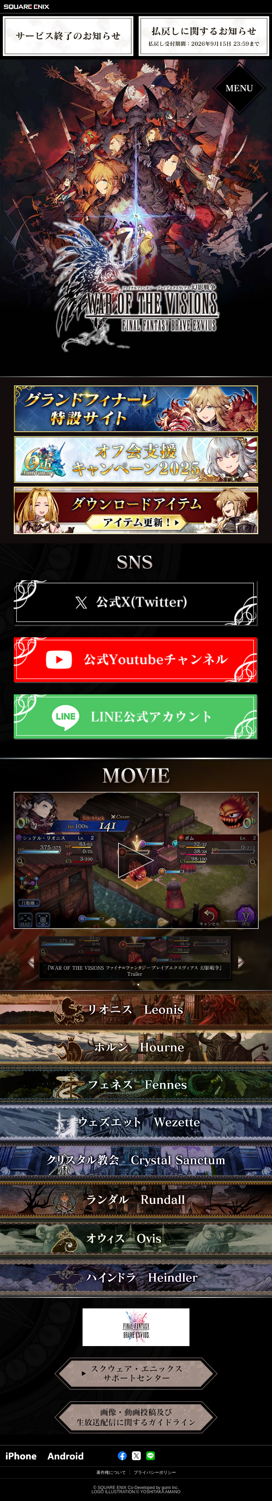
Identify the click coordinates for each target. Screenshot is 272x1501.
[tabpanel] (136, 959)
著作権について (111, 1472)
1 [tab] (134, 984)
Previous (27, 969)
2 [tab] (139, 984)
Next (245, 969)
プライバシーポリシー (155, 1472)
